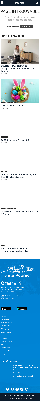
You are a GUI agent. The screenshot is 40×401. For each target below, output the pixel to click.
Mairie (3, 245)
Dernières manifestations (8, 102)
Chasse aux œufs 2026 (12, 105)
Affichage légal (5, 329)
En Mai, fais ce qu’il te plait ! (15, 140)
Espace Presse (5, 326)
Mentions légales (18, 395)
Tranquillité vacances (7, 354)
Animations (5, 137)
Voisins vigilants (6, 332)
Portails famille (5, 347)
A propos (8, 395)
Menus (3, 344)
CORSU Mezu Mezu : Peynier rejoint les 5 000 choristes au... (18, 175)
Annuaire (4, 338)
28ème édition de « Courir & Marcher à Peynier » (19, 212)
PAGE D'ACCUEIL (27, 26)
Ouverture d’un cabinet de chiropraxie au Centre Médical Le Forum (17, 68)
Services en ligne (6, 341)
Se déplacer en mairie (11, 296)
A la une (4, 63)
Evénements (5, 319)
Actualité (3, 316)
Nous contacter (9, 298)
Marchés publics (6, 351)
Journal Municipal (6, 322)
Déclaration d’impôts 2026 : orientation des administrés (15, 249)
